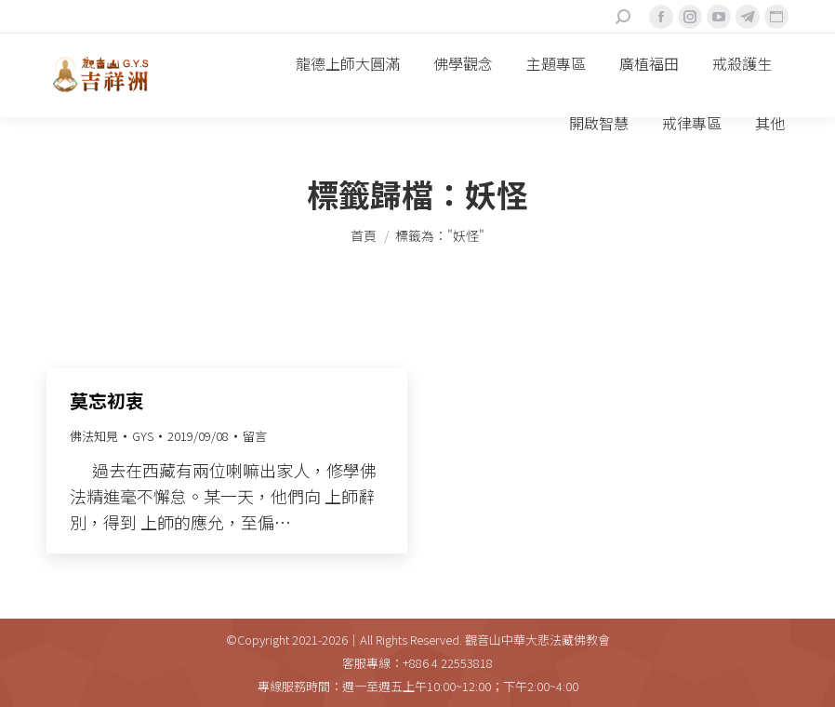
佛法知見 (94, 436)
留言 (255, 436)
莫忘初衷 (107, 400)
